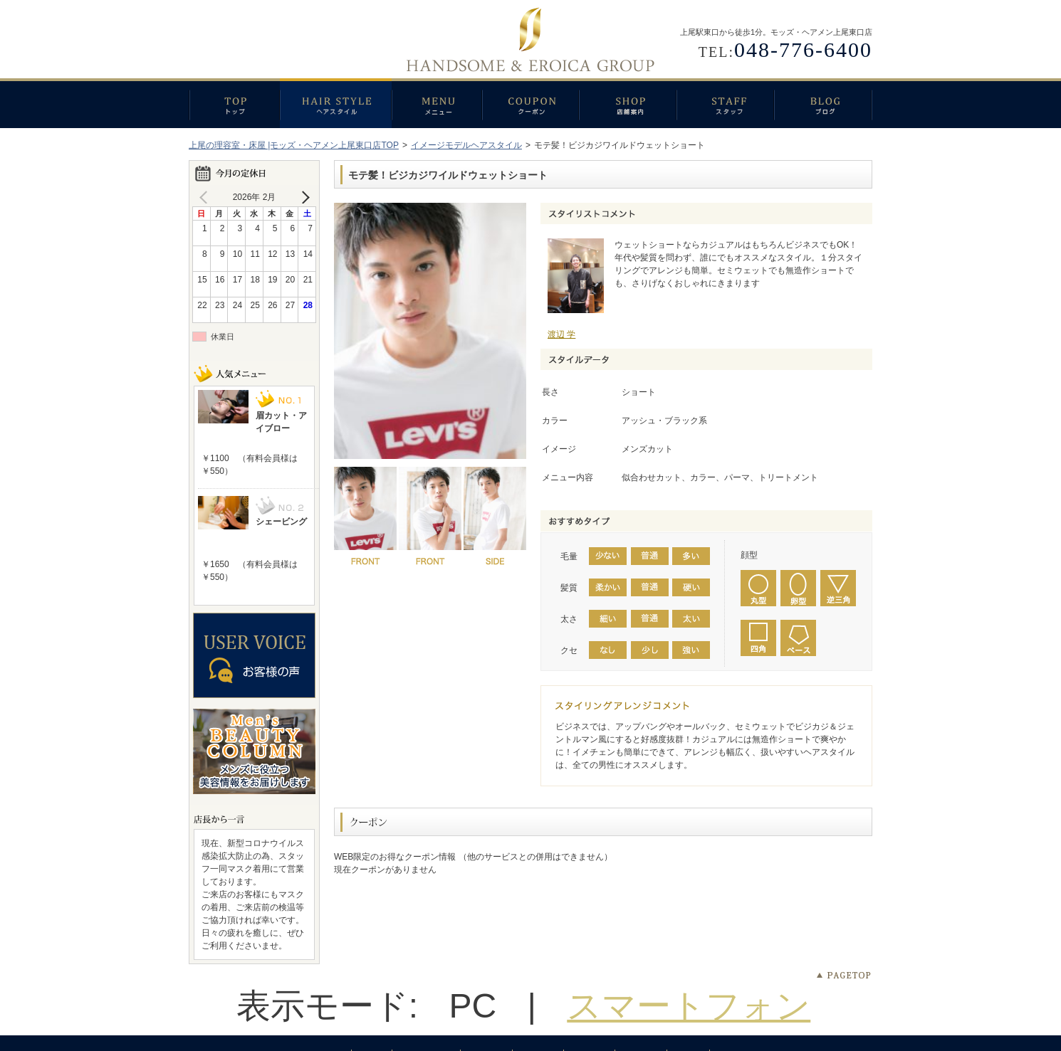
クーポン (530, 103)
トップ (234, 103)
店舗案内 (627, 103)
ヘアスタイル (336, 103)
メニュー (437, 103)
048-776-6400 (803, 49)
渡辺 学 (561, 334)
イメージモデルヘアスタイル (466, 145)
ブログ (823, 103)
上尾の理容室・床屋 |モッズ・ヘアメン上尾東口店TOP (294, 145)
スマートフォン (688, 1006)
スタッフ (725, 103)
